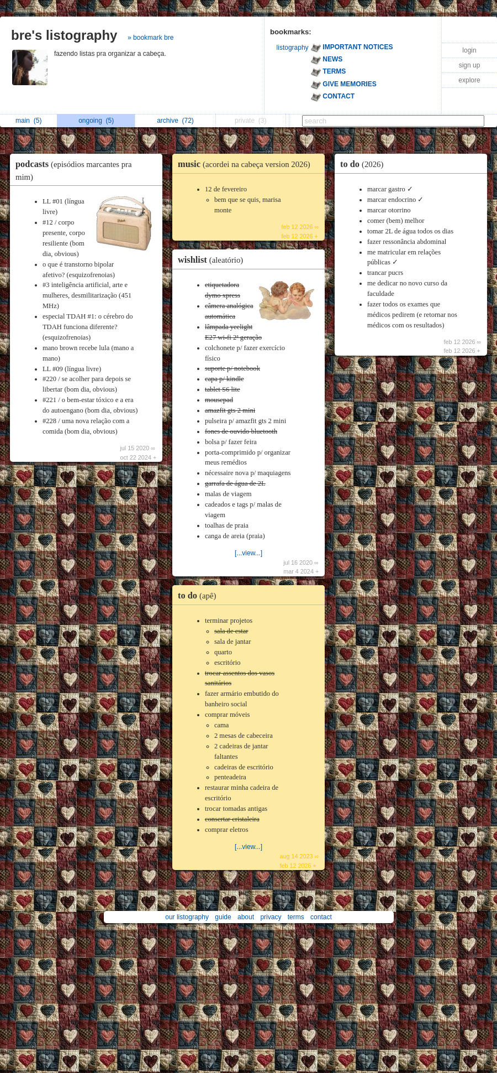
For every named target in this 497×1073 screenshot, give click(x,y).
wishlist (213, 259)
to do (199, 595)
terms (296, 917)
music (247, 164)
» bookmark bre (150, 37)
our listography (187, 917)
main (28, 120)
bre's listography (64, 35)
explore (469, 80)
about (245, 917)
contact (321, 917)
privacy (270, 917)
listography (293, 47)
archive (175, 120)
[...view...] (248, 553)
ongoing (96, 120)
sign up (469, 65)
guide (223, 917)
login (469, 50)
